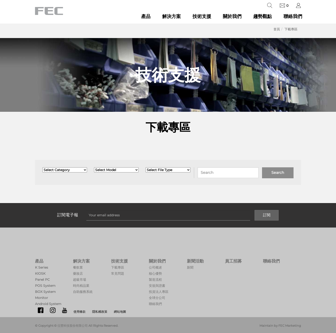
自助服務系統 (83, 292)
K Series (41, 267)
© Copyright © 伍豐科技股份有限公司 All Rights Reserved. (76, 325)
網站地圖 (120, 311)
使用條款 (80, 311)
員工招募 (233, 261)
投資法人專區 (158, 292)
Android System (48, 304)
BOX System (45, 292)
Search (277, 172)
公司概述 (155, 267)
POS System (45, 286)
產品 (145, 16)
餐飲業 (78, 267)
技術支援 (201, 16)
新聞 (190, 267)
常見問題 (117, 273)
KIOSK (40, 273)
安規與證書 (157, 286)
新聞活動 (195, 261)
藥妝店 (78, 273)
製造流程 (155, 279)
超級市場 (79, 279)
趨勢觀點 (262, 16)
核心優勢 (155, 273)
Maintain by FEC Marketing (280, 325)
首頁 (276, 29)
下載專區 (291, 29)
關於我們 (232, 16)
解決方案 (171, 16)
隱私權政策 (99, 311)
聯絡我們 (293, 16)
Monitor (41, 298)
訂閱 (266, 215)
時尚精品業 (81, 286)
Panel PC (42, 279)
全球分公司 (157, 298)
